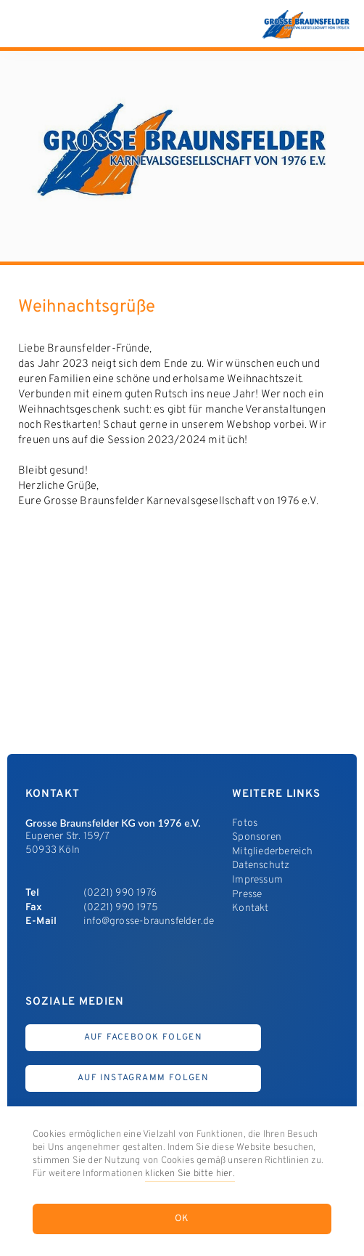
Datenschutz (260, 865)
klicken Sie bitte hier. (190, 1174)
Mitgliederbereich (272, 852)
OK (182, 1219)
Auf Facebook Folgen (143, 1037)
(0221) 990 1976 (120, 893)
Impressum (257, 880)
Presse (247, 894)
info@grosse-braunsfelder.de (148, 921)
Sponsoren (256, 837)
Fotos (244, 823)
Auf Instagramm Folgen (143, 1078)
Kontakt (250, 908)
